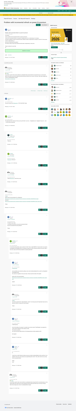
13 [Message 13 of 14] (10, 144)
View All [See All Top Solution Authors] (52, 80)
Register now (71, 14)
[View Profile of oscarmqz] (9, 116)
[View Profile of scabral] (16, 346)
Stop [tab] (62, 49)
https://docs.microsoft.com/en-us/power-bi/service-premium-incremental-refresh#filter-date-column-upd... (23, 201)
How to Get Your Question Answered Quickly (59, 57)
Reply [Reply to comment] (45, 84)
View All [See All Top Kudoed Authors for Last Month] (52, 102)
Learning (43, 8)
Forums (21, 8)
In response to (10, 137)
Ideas (30, 8)
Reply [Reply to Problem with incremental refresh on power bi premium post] (45, 57)
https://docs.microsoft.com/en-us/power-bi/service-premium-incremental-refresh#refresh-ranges (21, 198)
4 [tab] (61, 49)
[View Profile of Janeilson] (11, 153)
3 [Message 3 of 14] (10, 231)
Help (66, 10)
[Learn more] (54, 47)
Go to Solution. (27, 50)
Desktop (33, 18)
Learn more (6, 5)
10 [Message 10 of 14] (8, 125)
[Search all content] (59, 13)
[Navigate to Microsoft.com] (7, 8)
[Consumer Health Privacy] (17, 408)
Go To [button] (70, 10)
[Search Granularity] (42, 13)
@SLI (8, 73)
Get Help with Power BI (24, 18)
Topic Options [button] (44, 24)
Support (47, 8)
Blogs (39, 8)
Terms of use (65, 404)
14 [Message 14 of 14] (8, 106)
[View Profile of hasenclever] (9, 98)
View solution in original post (10, 78)
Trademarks (69, 404)
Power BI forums (8, 18)
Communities (35, 8)
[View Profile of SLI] (8, 29)
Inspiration (25, 8)
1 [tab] (59, 49)
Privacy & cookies (58, 404)
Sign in (63, 10)
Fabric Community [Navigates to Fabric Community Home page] (15, 8)
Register (59, 10)
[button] (38, 25)
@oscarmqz (16, 103)
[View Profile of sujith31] (11, 134)
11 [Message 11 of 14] (10, 181)
